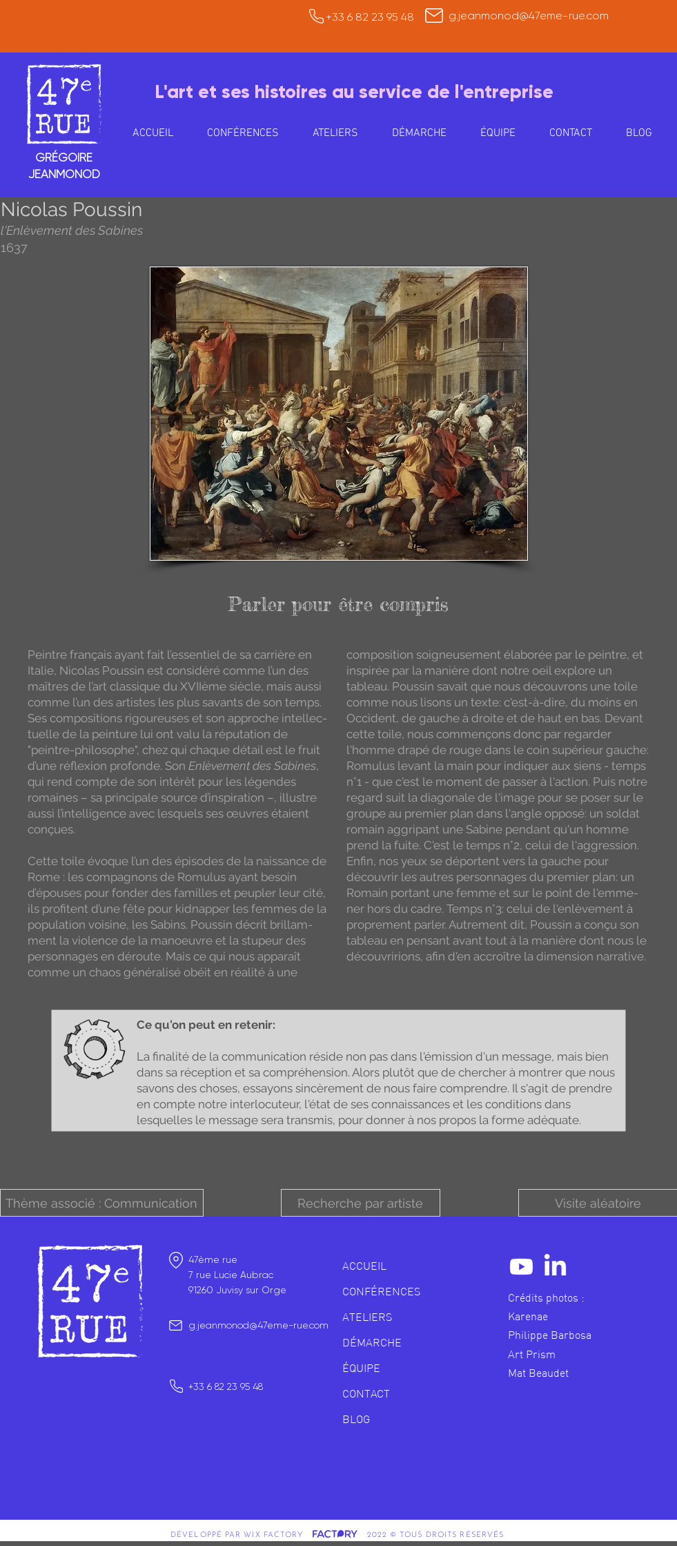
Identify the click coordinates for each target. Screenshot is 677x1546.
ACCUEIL (364, 1266)
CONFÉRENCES (381, 1291)
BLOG (356, 1419)
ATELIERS (367, 1317)
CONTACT (366, 1393)
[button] (335, 133)
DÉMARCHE (372, 1342)
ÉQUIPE (361, 1368)
